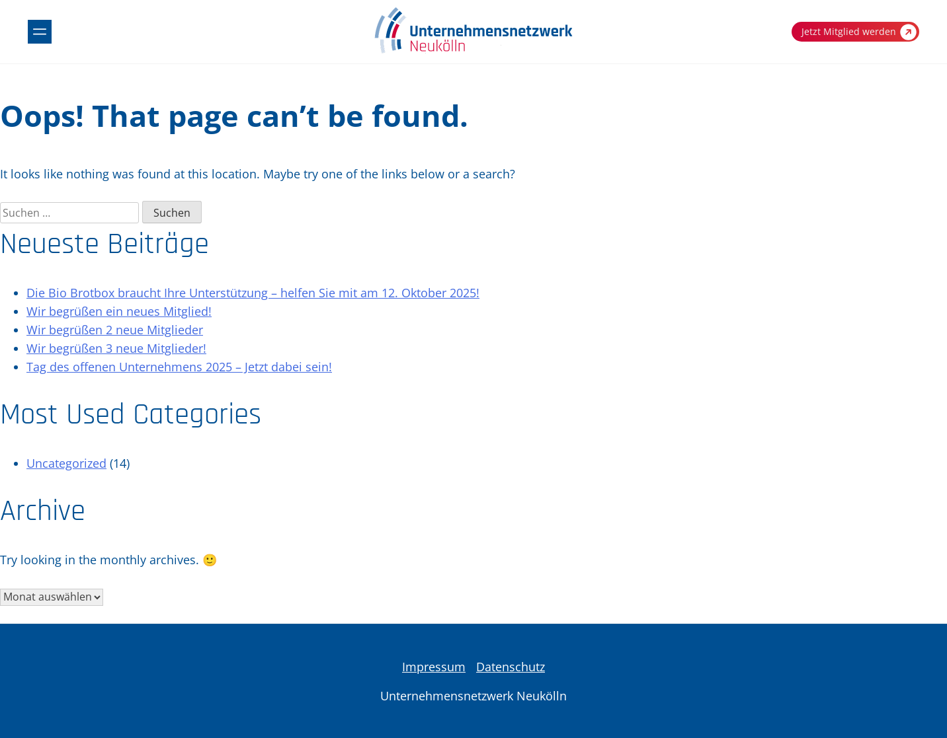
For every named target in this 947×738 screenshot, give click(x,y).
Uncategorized (66, 463)
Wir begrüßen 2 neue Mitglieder (114, 330)
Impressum (434, 667)
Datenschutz (510, 667)
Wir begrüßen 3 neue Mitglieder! (116, 348)
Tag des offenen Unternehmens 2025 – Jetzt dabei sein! (179, 367)
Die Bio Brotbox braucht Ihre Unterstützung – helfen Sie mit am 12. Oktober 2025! (252, 293)
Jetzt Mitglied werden (859, 32)
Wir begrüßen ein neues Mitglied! (119, 311)
